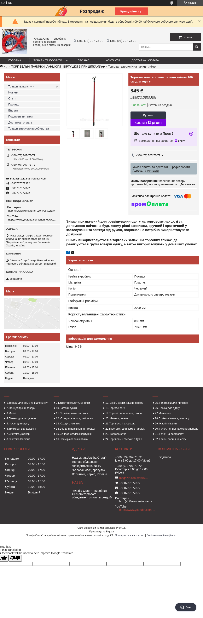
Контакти (113, 60)
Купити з (148, 123)
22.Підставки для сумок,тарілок (125, 428)
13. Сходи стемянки (68, 423)
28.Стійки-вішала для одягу (172, 418)
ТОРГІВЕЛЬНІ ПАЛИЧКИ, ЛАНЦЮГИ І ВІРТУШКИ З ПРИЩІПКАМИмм (58, 66)
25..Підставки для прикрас (171, 402)
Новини (13, 92)
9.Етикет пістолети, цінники (73, 402)
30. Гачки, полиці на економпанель (176, 428)
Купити (148, 115)
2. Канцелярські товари (20, 408)
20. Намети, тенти (116, 418)
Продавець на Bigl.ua (101, 531)
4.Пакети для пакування (21, 418)
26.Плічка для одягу (167, 408)
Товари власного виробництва (28, 128)
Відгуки (13, 110)
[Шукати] (197, 47)
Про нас (83, 60)
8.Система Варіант (18, 439)
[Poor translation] (15, 558)
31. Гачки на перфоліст (169, 433)
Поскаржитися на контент (129, 535)
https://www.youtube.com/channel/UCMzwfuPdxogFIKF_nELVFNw (32, 219)
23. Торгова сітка (115, 433)
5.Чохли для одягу (17, 423)
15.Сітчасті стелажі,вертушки (74, 433)
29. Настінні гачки (166, 423)
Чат (185, 607)
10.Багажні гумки (66, 408)
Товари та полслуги (21, 86)
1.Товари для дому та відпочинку (27, 402)
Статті (12, 98)
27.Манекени (163, 413)
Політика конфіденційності (161, 535)
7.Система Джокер (18, 433)
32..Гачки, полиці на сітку (170, 439)
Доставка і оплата (145, 60)
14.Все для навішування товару (75, 428)
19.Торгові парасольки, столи (123, 413)
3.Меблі (11, 413)
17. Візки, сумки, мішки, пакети (124, 402)
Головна (14, 60)
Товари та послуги (48, 60)
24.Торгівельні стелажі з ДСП (123, 439)
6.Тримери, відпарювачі (21, 428)
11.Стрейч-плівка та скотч (72, 413)
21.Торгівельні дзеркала (120, 423)
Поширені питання (20, 116)
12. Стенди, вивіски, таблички (74, 418)
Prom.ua (121, 527)
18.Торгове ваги (115, 408)
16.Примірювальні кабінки (72, 439)
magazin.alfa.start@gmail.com (28, 178)
